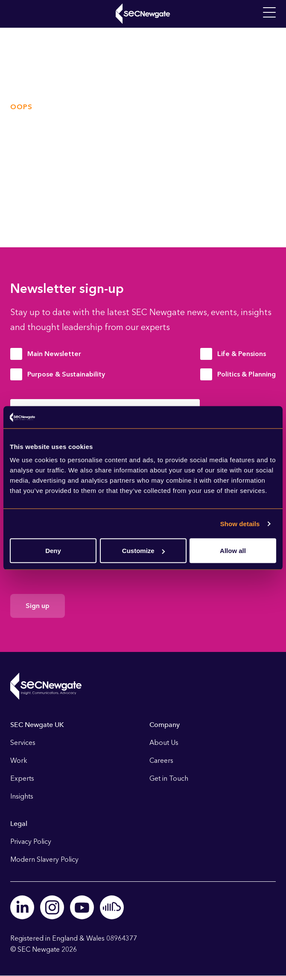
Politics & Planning (246, 374)
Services (22, 743)
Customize (143, 550)
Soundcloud (112, 907)
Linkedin (22, 907)
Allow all (233, 550)
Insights (21, 796)
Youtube (82, 907)
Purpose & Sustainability (66, 374)
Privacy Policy (30, 841)
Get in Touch (168, 778)
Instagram (52, 907)
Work (18, 760)
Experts (22, 778)
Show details (240, 523)
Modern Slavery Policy (44, 859)
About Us (163, 743)
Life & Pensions (241, 354)
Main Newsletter (54, 354)
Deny (53, 550)
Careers (161, 760)
